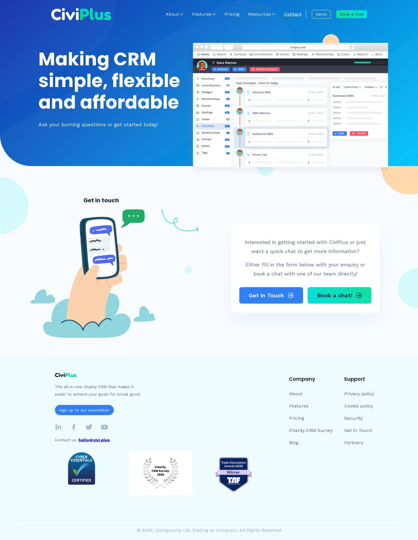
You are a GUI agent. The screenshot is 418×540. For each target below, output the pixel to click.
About (172, 14)
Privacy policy (359, 393)
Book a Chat (352, 14)
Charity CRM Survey (311, 430)
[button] (174, 14)
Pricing (232, 14)
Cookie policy (358, 406)
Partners (353, 442)
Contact (293, 14)
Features (298, 406)
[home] (81, 14)
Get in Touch (358, 430)
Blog (293, 442)
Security (353, 418)
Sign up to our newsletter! (84, 410)
